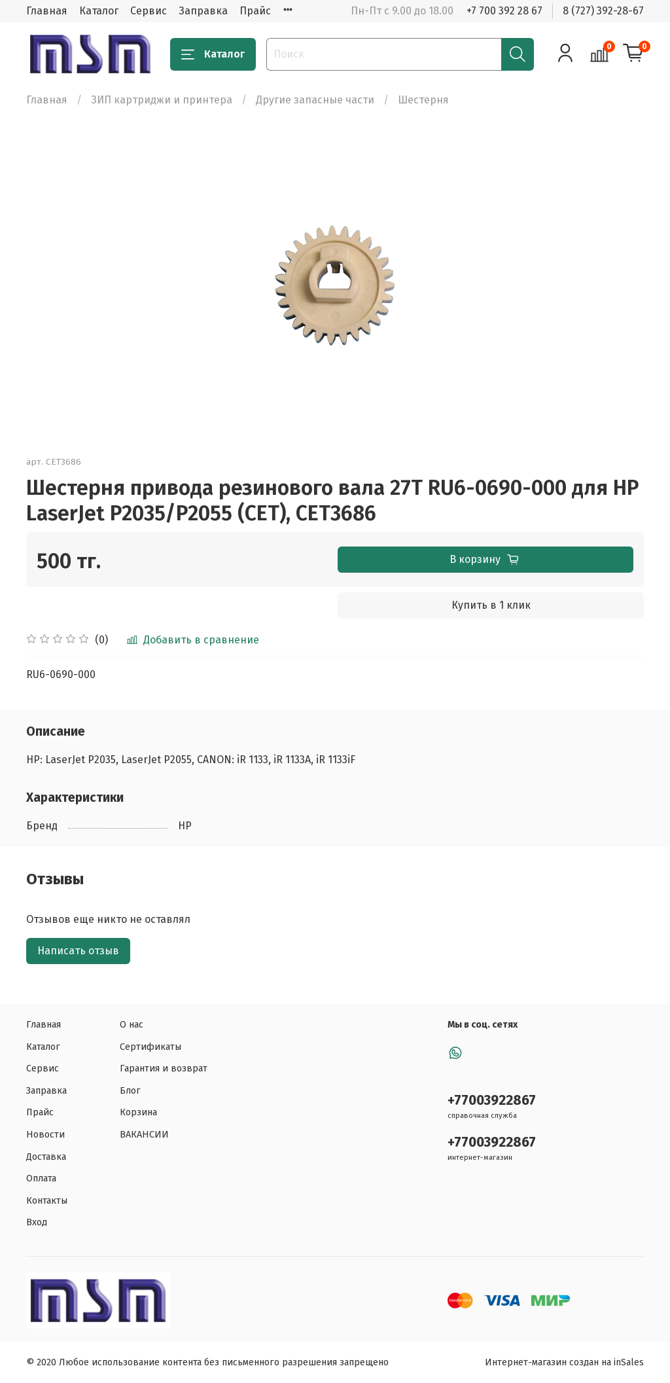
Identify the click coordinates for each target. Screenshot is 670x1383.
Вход (36, 1222)
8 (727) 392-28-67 (603, 11)
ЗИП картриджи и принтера (161, 100)
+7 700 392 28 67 (504, 11)
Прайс (255, 11)
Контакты (46, 1200)
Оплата (41, 1178)
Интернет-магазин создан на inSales (564, 1362)
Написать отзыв (78, 950)
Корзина (138, 1112)
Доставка (46, 1156)
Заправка (203, 11)
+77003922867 (492, 1100)
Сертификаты (150, 1046)
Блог (130, 1090)
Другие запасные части (315, 100)
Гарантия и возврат (163, 1068)
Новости (45, 1134)
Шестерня (423, 100)
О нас (131, 1024)
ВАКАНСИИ (144, 1134)
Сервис (148, 11)
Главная (46, 11)
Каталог (98, 11)
